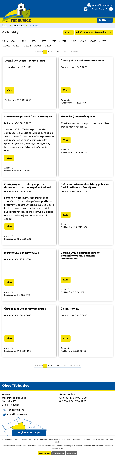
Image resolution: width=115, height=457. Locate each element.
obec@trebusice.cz (102, 5)
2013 (24, 41)
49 (58, 52)
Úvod (4, 25)
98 (65, 52)
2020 (93, 41)
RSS (68, 32)
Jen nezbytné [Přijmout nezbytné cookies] (58, 453)
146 (71, 52)
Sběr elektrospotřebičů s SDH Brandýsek (28, 116)
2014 (34, 41)
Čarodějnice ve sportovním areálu (25, 308)
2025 (38, 45)
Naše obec (18, 25)
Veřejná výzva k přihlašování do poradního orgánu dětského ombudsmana (80, 255)
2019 (83, 41)
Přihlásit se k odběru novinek (94, 32)
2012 (14, 41)
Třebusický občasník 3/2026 (78, 116)
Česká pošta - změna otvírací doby (82, 60)
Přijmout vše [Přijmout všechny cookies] (44, 453)
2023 (18, 45)
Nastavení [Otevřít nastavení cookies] (71, 453)
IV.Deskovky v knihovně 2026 (21, 252)
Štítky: (5, 41)
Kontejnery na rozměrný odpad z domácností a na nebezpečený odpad (27, 186)
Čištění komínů (70, 308)
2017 (64, 41)
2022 (7, 45)
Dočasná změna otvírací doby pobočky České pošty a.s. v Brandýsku (85, 186)
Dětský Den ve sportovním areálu (25, 60)
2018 (73, 41)
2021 (104, 41)
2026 (49, 45)
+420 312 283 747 (97, 8)
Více (9, 90)
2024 (28, 45)
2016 (54, 41)
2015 (44, 41)
